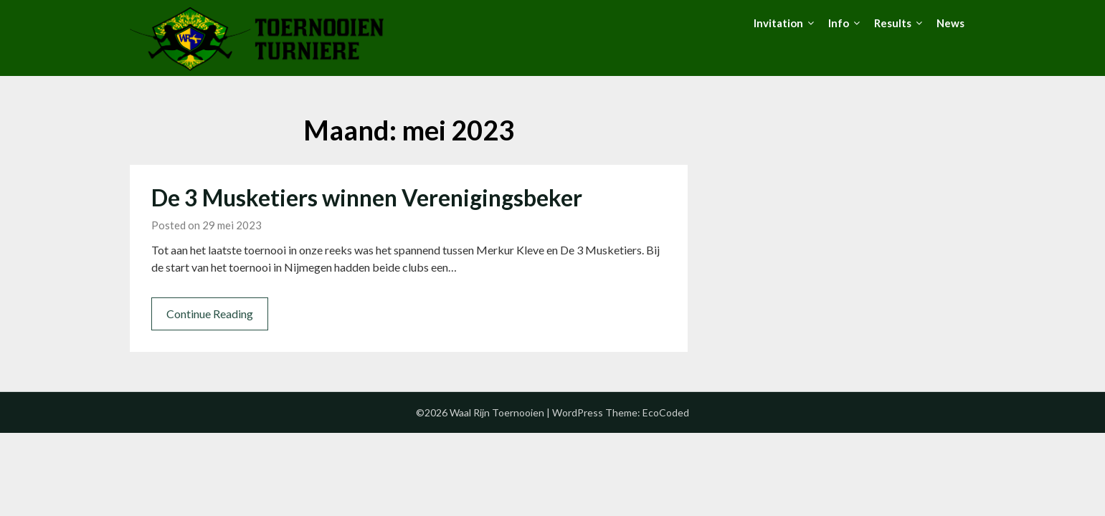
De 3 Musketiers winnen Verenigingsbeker (366, 197)
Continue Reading (209, 313)
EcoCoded (665, 412)
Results (892, 22)
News (950, 22)
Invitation (778, 22)
